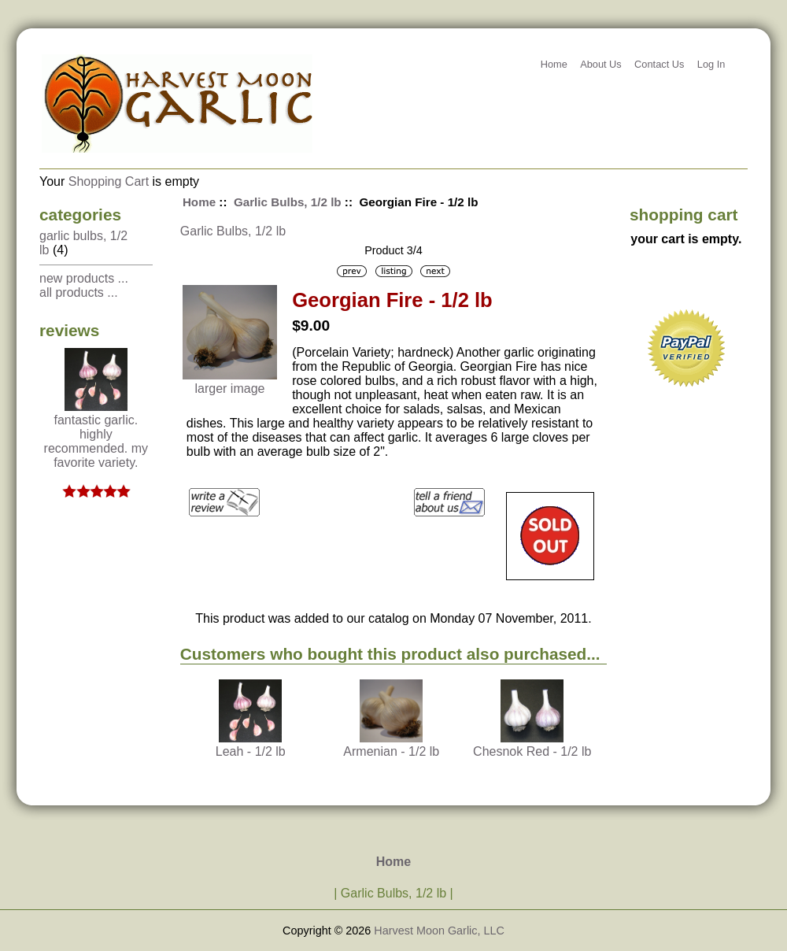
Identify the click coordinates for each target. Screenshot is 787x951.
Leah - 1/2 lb (251, 751)
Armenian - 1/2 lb (391, 751)
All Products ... (78, 292)
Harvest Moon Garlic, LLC (439, 930)
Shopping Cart (108, 181)
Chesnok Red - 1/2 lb (532, 751)
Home (554, 64)
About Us (601, 64)
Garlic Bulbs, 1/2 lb (288, 202)
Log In (711, 64)
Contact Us (659, 64)
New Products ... (83, 278)
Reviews (69, 330)
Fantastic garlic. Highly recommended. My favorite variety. (96, 435)
